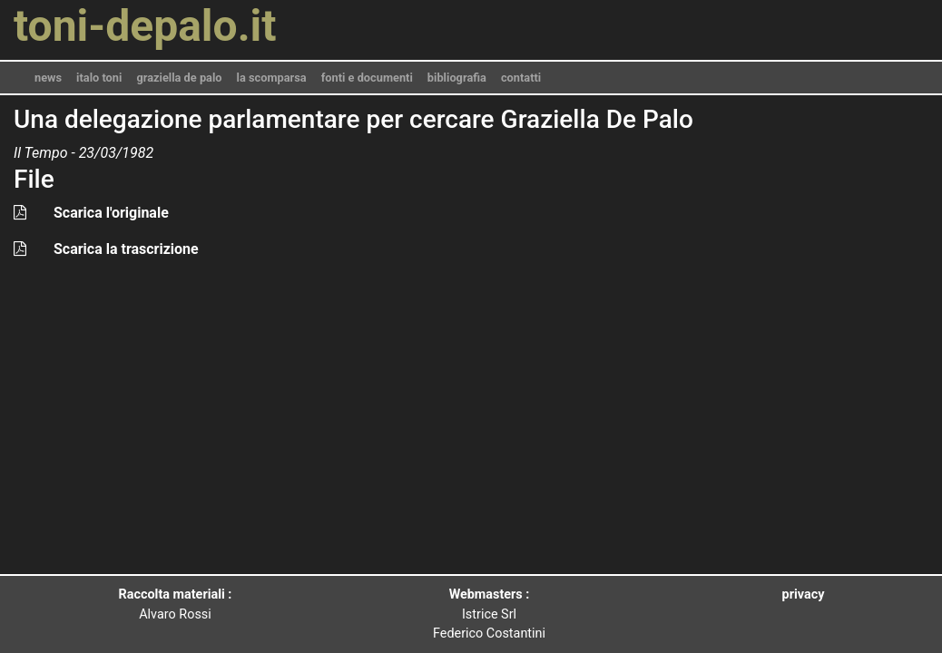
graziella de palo (178, 77)
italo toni (99, 77)
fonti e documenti (367, 77)
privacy (803, 594)
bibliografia (456, 77)
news (48, 77)
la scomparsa (272, 77)
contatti (521, 77)
